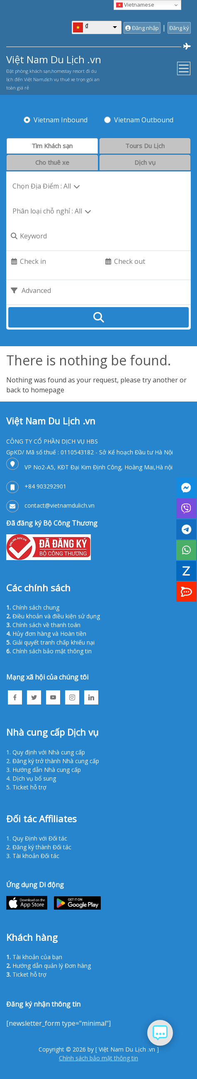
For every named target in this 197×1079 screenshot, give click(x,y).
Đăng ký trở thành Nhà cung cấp (55, 761)
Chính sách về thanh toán (46, 625)
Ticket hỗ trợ (29, 787)
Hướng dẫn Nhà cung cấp (46, 770)
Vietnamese (135, 4)
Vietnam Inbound (61, 119)
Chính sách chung (35, 607)
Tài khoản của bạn (37, 957)
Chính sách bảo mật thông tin (52, 651)
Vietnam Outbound (143, 119)
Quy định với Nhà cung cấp (48, 752)
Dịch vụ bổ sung (34, 778)
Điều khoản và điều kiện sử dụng (56, 616)
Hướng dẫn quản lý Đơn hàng (51, 966)
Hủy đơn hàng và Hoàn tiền (49, 633)
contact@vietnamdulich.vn (59, 505)
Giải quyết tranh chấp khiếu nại (53, 642)
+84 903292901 (45, 486)
